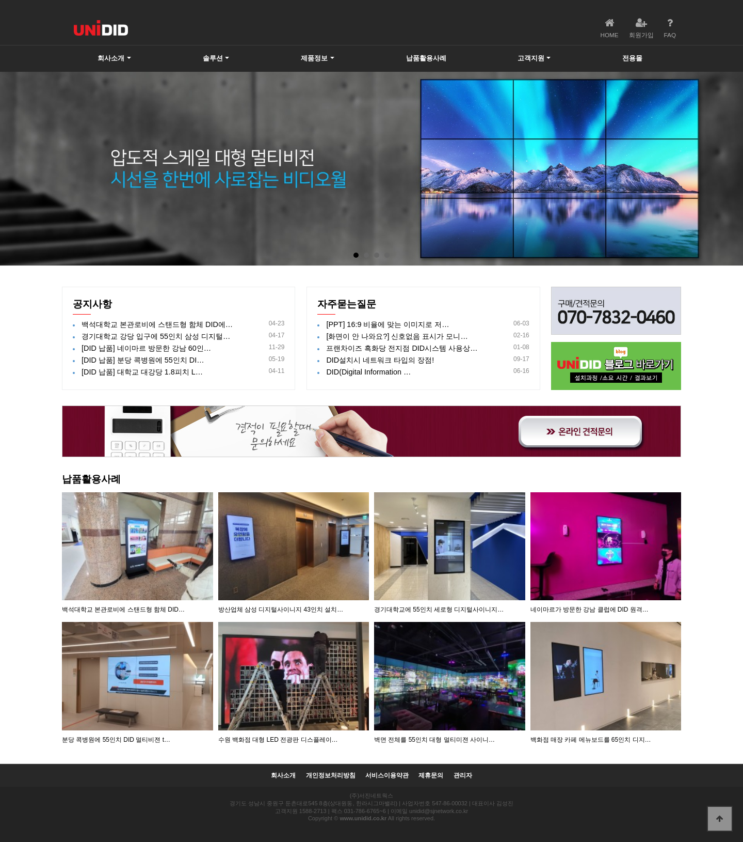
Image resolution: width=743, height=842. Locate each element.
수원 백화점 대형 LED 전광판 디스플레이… (278, 739)
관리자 (463, 775)
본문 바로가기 (0, 0)
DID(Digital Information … (368, 372)
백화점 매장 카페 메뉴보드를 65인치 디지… (590, 739)
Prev (13, 169)
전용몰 (632, 58)
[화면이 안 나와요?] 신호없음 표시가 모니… (396, 336)
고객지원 (531, 58)
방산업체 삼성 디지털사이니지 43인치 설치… (281, 609)
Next (729, 169)
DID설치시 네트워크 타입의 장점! (380, 360)
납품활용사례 (426, 58)
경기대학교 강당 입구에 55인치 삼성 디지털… (156, 336)
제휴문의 (430, 775)
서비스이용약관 (387, 775)
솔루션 (213, 58)
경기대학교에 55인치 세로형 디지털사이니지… (439, 609)
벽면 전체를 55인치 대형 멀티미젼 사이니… (434, 739)
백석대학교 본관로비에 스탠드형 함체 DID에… (157, 324)
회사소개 (111, 58)
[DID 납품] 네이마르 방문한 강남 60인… (146, 348)
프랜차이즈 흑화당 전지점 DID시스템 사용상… (401, 348)
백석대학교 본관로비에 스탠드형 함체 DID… (123, 609)
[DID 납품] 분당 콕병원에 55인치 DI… (143, 360)
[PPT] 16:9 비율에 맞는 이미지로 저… (387, 324)
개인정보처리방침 (331, 775)
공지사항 (92, 304)
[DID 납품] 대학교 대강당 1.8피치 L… (142, 372)
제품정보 (314, 58)
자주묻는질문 (346, 304)
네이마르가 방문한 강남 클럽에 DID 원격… (589, 609)
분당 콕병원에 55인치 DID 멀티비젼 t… (116, 739)
